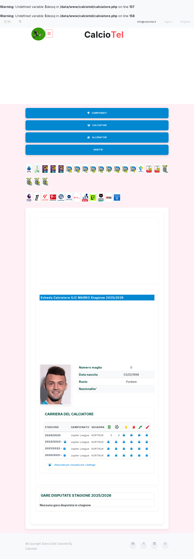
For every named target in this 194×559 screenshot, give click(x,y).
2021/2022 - (56, 449)
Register (185, 21)
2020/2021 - (56, 455)
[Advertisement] (97, 72)
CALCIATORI (97, 125)
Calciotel (31, 548)
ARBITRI (98, 149)
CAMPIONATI (97, 113)
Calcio (104, 33)
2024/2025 (53, 435)
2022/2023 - (56, 442)
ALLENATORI (97, 137)
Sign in (168, 21)
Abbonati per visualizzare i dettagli (71, 465)
